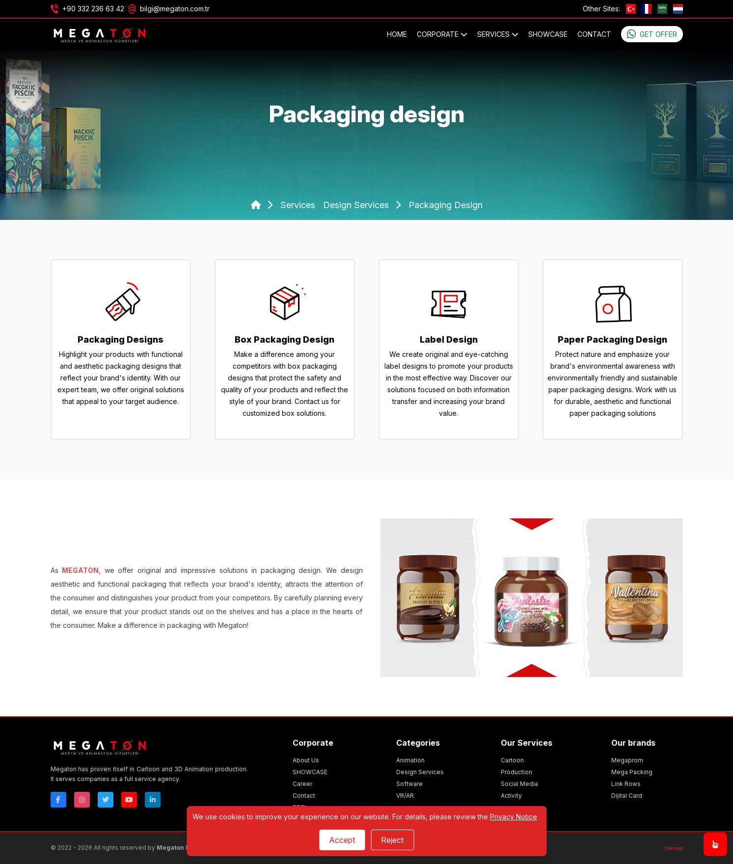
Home (397, 34)
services (297, 205)
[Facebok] (58, 800)
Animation (410, 760)
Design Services (420, 772)
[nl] (678, 9)
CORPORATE (442, 34)
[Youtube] (129, 800)
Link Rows (626, 783)
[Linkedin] (153, 800)
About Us (306, 760)
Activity (511, 795)
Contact (594, 34)
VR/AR (405, 795)
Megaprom (627, 760)
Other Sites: (601, 8)
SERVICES (497, 34)
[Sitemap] (673, 848)
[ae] (662, 9)
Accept (342, 840)
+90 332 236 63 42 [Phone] (93, 8)
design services (357, 205)
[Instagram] (82, 800)
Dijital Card (626, 795)
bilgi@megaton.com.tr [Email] (175, 8)
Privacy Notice (513, 816)
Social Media (519, 783)
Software (409, 783)
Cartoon (512, 760)
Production (516, 772)
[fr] (647, 9)
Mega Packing (631, 772)
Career (302, 783)
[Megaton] (149, 746)
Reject (392, 840)
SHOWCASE (548, 34)
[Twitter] (105, 800)
